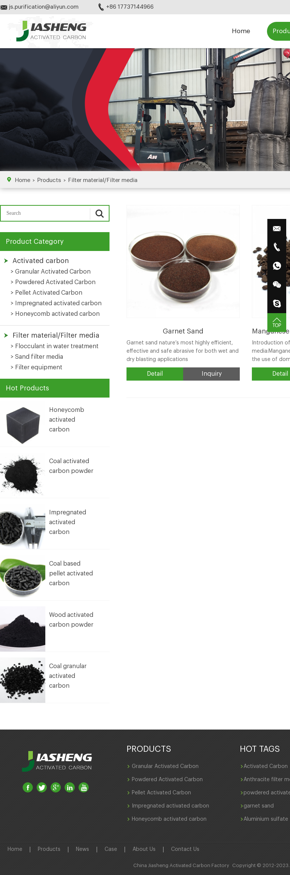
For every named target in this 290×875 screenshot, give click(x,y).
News (82, 849)
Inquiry (212, 374)
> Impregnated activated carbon (56, 303)
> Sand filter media (37, 357)
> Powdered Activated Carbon (53, 282)
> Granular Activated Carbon (51, 272)
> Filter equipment (36, 367)
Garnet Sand (183, 331)
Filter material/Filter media (102, 180)
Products (49, 180)
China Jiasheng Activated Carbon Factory (181, 865)
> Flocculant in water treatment (55, 346)
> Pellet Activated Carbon (46, 293)
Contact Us (185, 849)
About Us (144, 849)
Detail (155, 374)
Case (111, 849)
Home (241, 31)
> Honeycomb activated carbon (55, 314)
